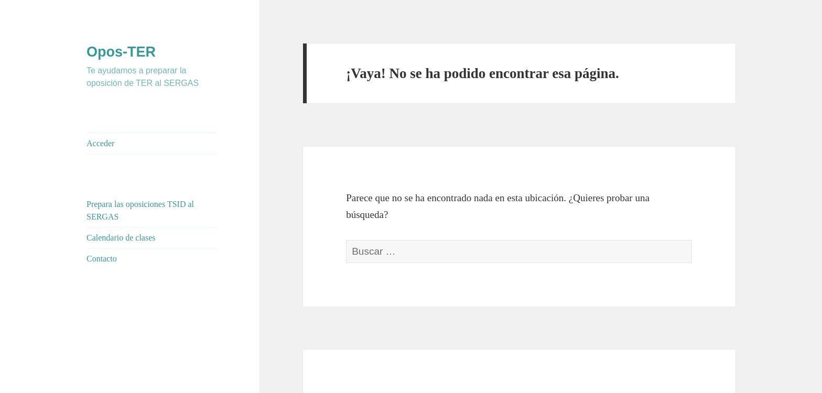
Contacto (101, 258)
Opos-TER (121, 52)
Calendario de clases (121, 237)
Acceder (100, 143)
